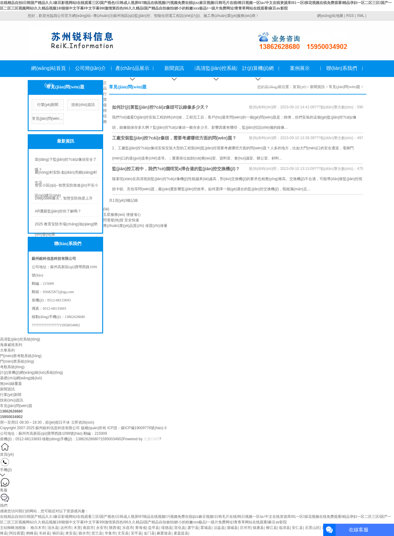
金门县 (149, 533)
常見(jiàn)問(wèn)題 (48, 118)
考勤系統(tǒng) (12, 367)
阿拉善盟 (16, 533)
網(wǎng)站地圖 (330, 16)
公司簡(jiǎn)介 (90, 68)
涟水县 (52, 528)
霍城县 (205, 528)
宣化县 (179, 528)
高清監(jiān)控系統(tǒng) (216, 71)
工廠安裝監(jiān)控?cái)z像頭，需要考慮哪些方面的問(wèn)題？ (174, 137)
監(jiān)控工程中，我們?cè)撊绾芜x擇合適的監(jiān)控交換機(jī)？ (176, 168)
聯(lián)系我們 (341, 68)
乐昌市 (127, 528)
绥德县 (166, 528)
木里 (77, 528)
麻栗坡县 (164, 533)
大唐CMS (151, 439)
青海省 (140, 528)
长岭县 (44, 533)
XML (360, 16)
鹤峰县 (31, 533)
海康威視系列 (11, 345)
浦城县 (232, 528)
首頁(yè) (299, 87)
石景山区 (312, 528)
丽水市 (84, 533)
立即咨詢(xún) (82, 422)
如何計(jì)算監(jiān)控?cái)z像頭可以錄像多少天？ (160, 107)
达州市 (65, 528)
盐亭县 (153, 528)
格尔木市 (37, 528)
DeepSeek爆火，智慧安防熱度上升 (64, 198)
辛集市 (110, 533)
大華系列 (7, 350)
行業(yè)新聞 (47, 105)
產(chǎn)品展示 (132, 68)
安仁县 (297, 528)
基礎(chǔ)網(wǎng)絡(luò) (21, 378)
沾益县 (219, 528)
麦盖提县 (181, 533)
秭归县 (57, 533)
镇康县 (258, 528)
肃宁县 (193, 528)
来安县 (70, 533)
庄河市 (245, 528)
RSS (350, 16)
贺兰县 (97, 533)
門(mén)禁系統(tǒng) (17, 361)
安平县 (136, 533)
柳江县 (271, 528)
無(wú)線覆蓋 (11, 383)
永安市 (101, 528)
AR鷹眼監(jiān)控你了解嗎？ (58, 211)
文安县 (123, 533)
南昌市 (88, 528)
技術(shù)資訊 (82, 105)
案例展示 (300, 68)
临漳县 (284, 528)
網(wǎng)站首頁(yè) (48, 71)
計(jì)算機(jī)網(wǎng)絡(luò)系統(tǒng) (258, 71)
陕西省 (114, 528)
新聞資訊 (174, 68)
